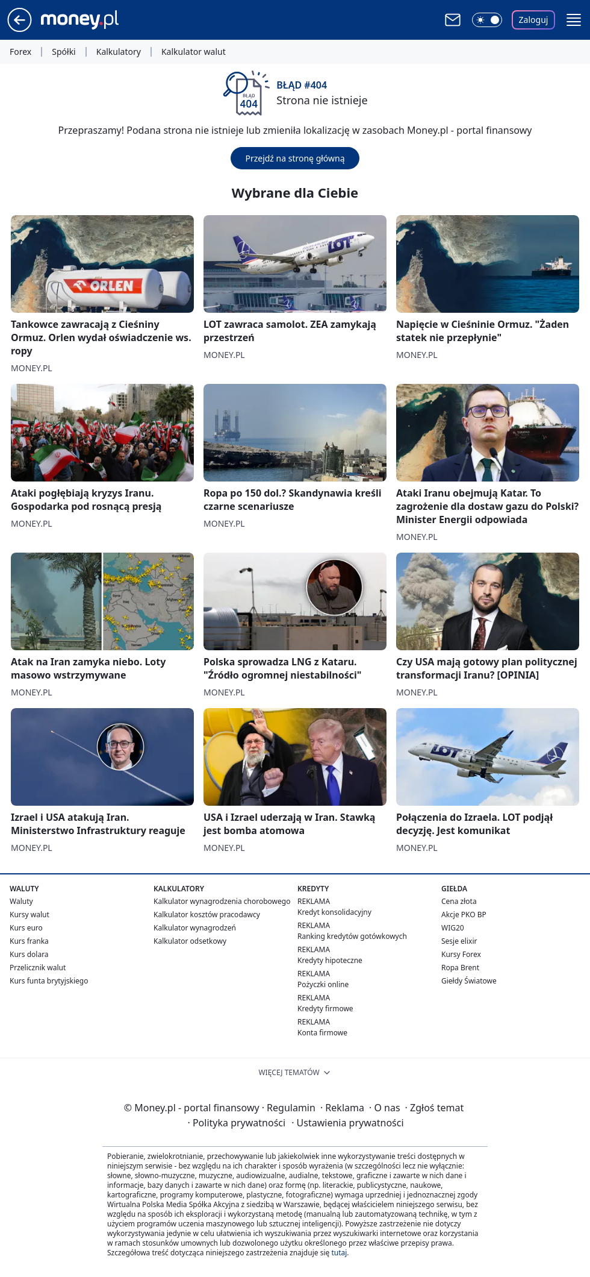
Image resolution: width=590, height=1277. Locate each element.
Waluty (21, 901)
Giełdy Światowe (469, 981)
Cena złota (459, 901)
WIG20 (452, 928)
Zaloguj (533, 19)
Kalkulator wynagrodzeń (195, 928)
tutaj (339, 1252)
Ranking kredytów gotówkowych (352, 936)
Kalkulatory (118, 51)
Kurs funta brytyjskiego (49, 981)
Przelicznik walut (38, 967)
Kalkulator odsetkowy (190, 941)
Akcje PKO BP (463, 914)
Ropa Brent (460, 967)
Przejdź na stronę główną (294, 158)
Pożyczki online (323, 984)
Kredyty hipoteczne (329, 960)
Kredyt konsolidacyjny (334, 912)
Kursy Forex (461, 954)
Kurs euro (26, 928)
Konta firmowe (322, 1033)
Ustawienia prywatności (347, 1122)
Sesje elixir (459, 941)
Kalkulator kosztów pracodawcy (207, 914)
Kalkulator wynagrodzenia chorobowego (222, 901)
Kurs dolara (29, 954)
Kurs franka (29, 941)
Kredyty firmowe (325, 1008)
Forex (20, 51)
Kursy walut (29, 914)
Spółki (63, 51)
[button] (573, 20)
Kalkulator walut (193, 51)
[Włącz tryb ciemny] (487, 20)
